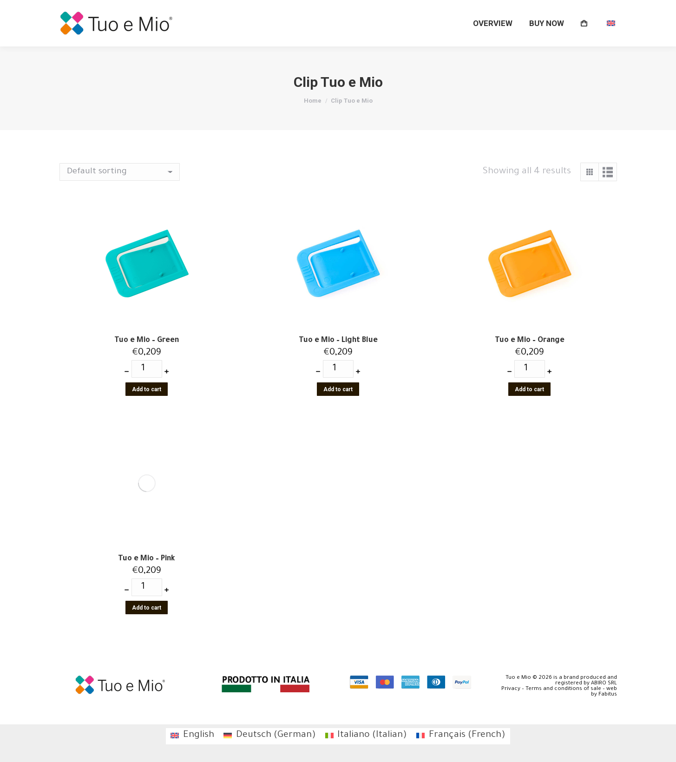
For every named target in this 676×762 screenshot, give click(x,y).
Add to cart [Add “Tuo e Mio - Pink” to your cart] (146, 607)
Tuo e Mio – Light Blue (338, 340)
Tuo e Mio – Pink (146, 559)
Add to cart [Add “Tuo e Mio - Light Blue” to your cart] (338, 389)
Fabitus (607, 695)
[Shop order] (119, 172)
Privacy (510, 689)
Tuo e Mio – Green (146, 340)
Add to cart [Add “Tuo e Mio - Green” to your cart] (146, 389)
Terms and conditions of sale (563, 689)
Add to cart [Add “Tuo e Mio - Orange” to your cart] (529, 389)
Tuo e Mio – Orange (529, 340)
